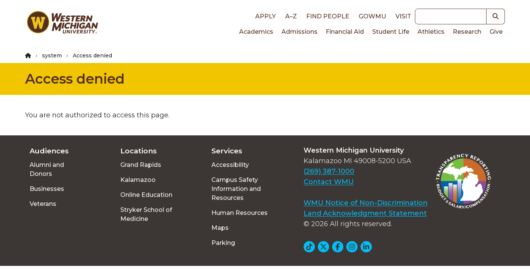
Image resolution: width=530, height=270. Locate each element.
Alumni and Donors (47, 169)
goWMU (372, 16)
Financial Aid (345, 31)
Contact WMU (329, 182)
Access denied (75, 78)
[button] (496, 16)
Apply (265, 16)
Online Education (146, 194)
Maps (220, 227)
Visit (403, 16)
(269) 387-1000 (329, 171)
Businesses (47, 188)
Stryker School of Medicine (146, 214)
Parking (223, 242)
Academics (256, 31)
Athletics (431, 31)
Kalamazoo (138, 179)
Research (467, 31)
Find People (327, 16)
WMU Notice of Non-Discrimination (366, 203)
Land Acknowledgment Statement (365, 213)
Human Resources (239, 212)
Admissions (299, 31)
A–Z (291, 16)
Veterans (43, 203)
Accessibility (230, 164)
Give (496, 31)
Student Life (390, 31)
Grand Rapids (140, 164)
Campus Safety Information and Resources (236, 188)
